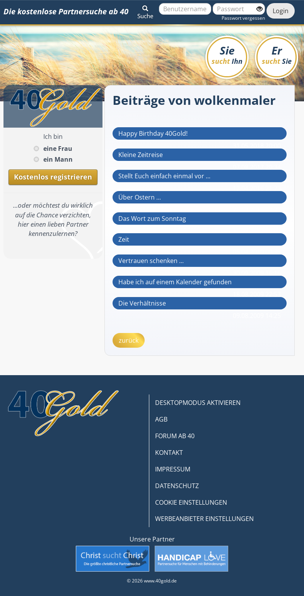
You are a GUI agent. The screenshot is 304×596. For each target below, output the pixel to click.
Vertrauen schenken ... (151, 260)
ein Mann (58, 159)
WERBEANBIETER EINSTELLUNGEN (204, 518)
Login (281, 11)
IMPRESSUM (172, 469)
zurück (128, 340)
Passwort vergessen (243, 18)
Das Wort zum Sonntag (152, 218)
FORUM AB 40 (175, 436)
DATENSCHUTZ (177, 486)
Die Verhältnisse (142, 303)
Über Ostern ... (139, 197)
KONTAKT (169, 452)
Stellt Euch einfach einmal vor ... (164, 176)
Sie (227, 54)
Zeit (123, 239)
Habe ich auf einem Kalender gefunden (175, 282)
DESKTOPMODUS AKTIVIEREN (198, 402)
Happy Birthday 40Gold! (153, 133)
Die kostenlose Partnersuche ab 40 (65, 11)
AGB (161, 419)
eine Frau (57, 148)
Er (277, 54)
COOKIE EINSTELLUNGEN (191, 502)
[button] (145, 11)
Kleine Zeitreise (140, 154)
